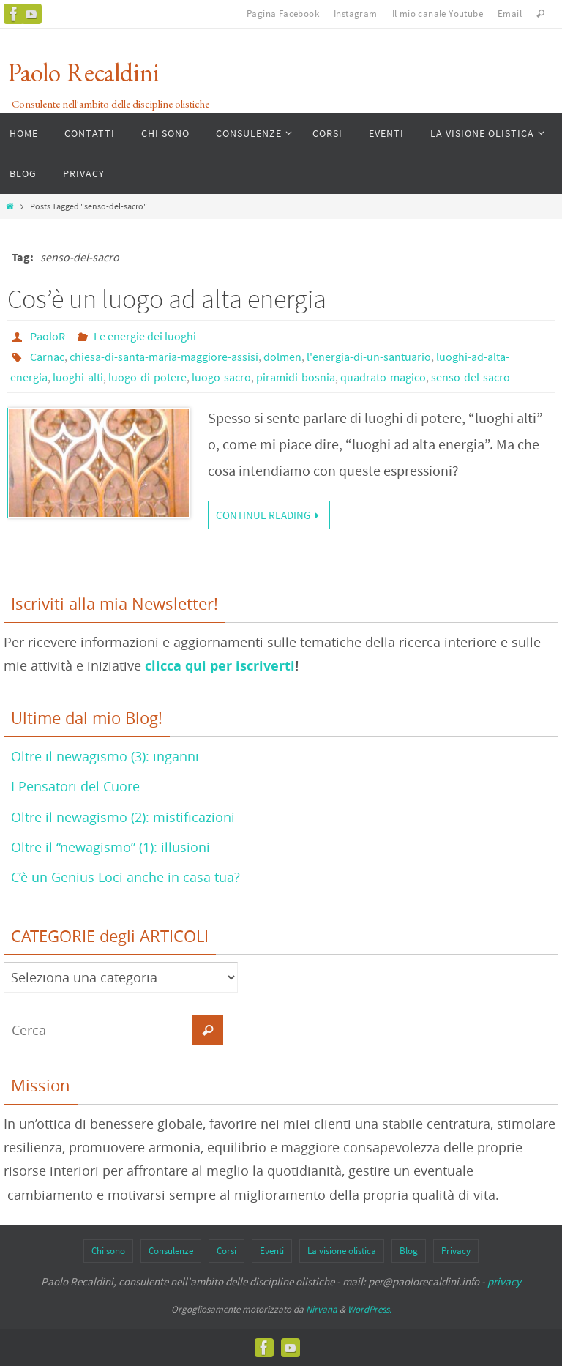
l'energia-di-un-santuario (369, 356)
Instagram (356, 13)
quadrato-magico (383, 377)
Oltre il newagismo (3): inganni (105, 756)
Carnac (47, 356)
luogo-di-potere (147, 377)
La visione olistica (341, 1250)
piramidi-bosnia (295, 377)
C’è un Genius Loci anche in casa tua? (125, 877)
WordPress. (369, 1309)
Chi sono (108, 1250)
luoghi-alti (78, 377)
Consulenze (171, 1250)
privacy (504, 1281)
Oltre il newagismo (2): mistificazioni (123, 817)
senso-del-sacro (470, 377)
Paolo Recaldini (83, 72)
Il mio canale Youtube (437, 13)
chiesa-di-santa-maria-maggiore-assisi (164, 356)
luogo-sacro (221, 377)
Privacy (456, 1250)
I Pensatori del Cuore (75, 786)
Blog (409, 1250)
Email (510, 13)
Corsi (226, 1250)
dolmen (282, 356)
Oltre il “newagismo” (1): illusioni (110, 847)
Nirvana (321, 1309)
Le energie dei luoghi (145, 336)
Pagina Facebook (283, 13)
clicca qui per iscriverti (220, 666)
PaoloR (47, 336)
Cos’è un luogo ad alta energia (166, 299)
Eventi (272, 1250)
